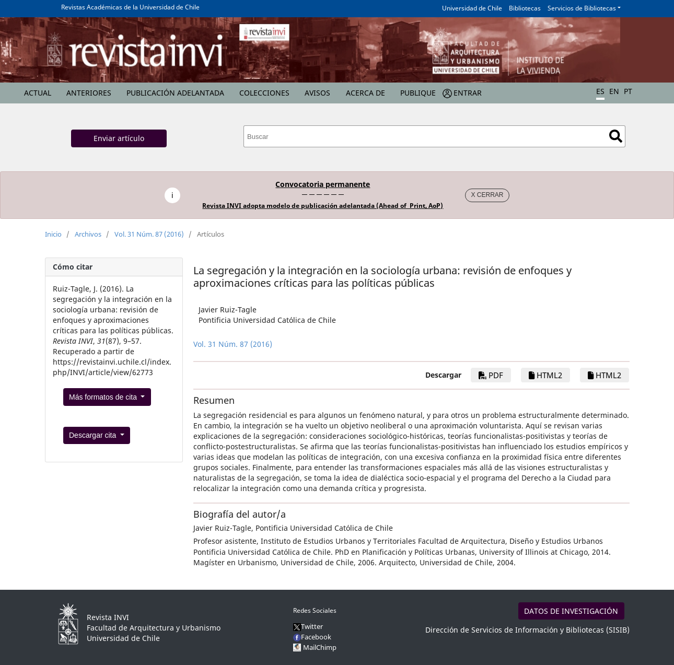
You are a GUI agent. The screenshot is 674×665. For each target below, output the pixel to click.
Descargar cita (93, 435)
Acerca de (365, 93)
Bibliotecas (525, 8)
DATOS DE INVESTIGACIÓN (571, 611)
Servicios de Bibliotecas (582, 8)
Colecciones (264, 93)
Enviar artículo (119, 138)
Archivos (88, 234)
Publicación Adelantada (175, 93)
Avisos (317, 93)
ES (600, 91)
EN (614, 91)
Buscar (615, 136)
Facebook (312, 636)
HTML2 (545, 375)
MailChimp (319, 647)
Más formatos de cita (104, 397)
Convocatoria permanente (322, 184)
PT (628, 91)
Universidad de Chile (472, 8)
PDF (491, 375)
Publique (418, 93)
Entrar (468, 93)
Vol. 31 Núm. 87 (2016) (149, 234)
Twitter (308, 626)
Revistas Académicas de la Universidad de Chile (130, 7)
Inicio (53, 234)
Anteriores (88, 93)
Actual (37, 93)
